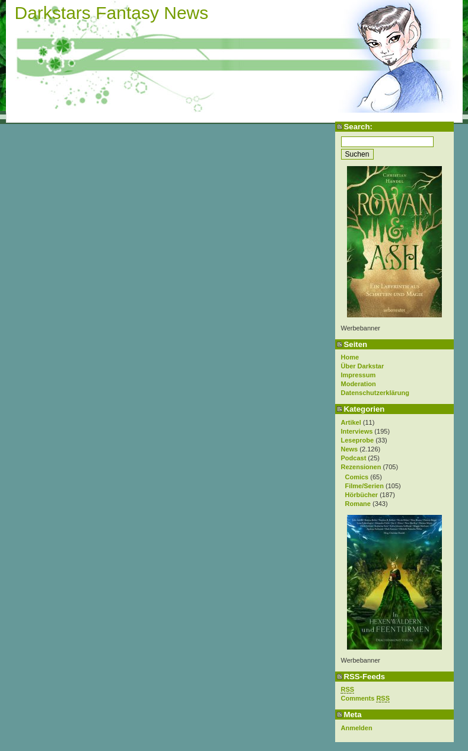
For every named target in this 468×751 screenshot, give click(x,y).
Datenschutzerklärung (375, 392)
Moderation (358, 383)
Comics (357, 476)
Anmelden (357, 727)
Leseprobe (357, 440)
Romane (358, 503)
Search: (358, 126)
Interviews (357, 431)
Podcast (354, 458)
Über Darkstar (362, 366)
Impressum (358, 374)
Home (350, 357)
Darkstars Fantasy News (112, 13)
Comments (365, 698)
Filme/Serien (364, 485)
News (349, 449)
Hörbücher (361, 494)
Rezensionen (361, 466)
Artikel (351, 422)
